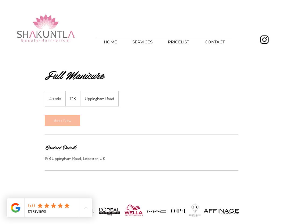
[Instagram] (264, 39)
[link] (62, 120)
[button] (142, 40)
